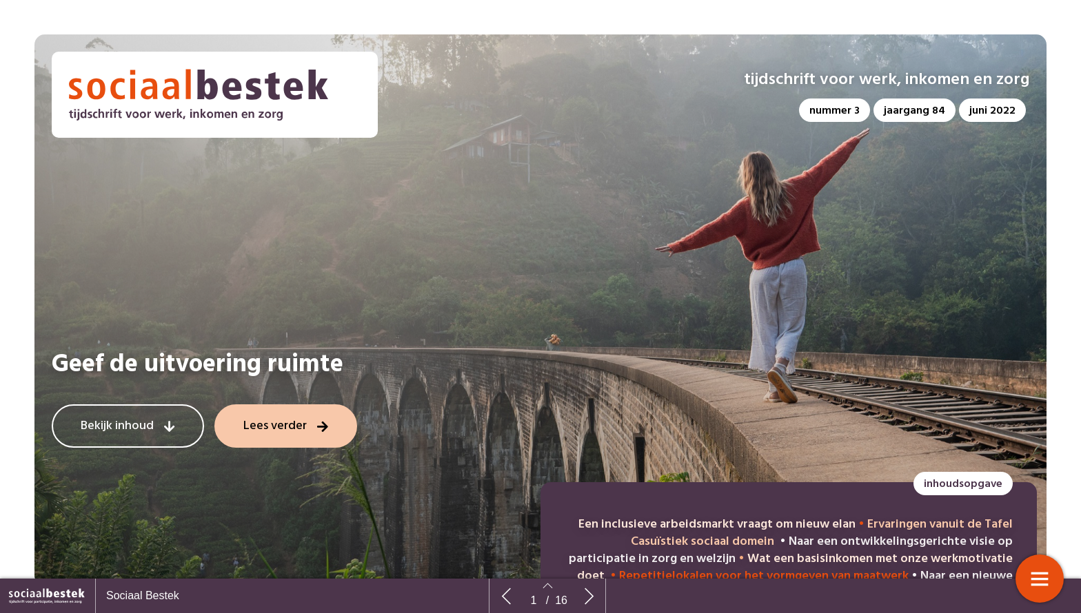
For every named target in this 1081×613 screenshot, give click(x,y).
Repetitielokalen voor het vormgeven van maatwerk (764, 576)
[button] (834, 110)
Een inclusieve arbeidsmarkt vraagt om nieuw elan (717, 524)
